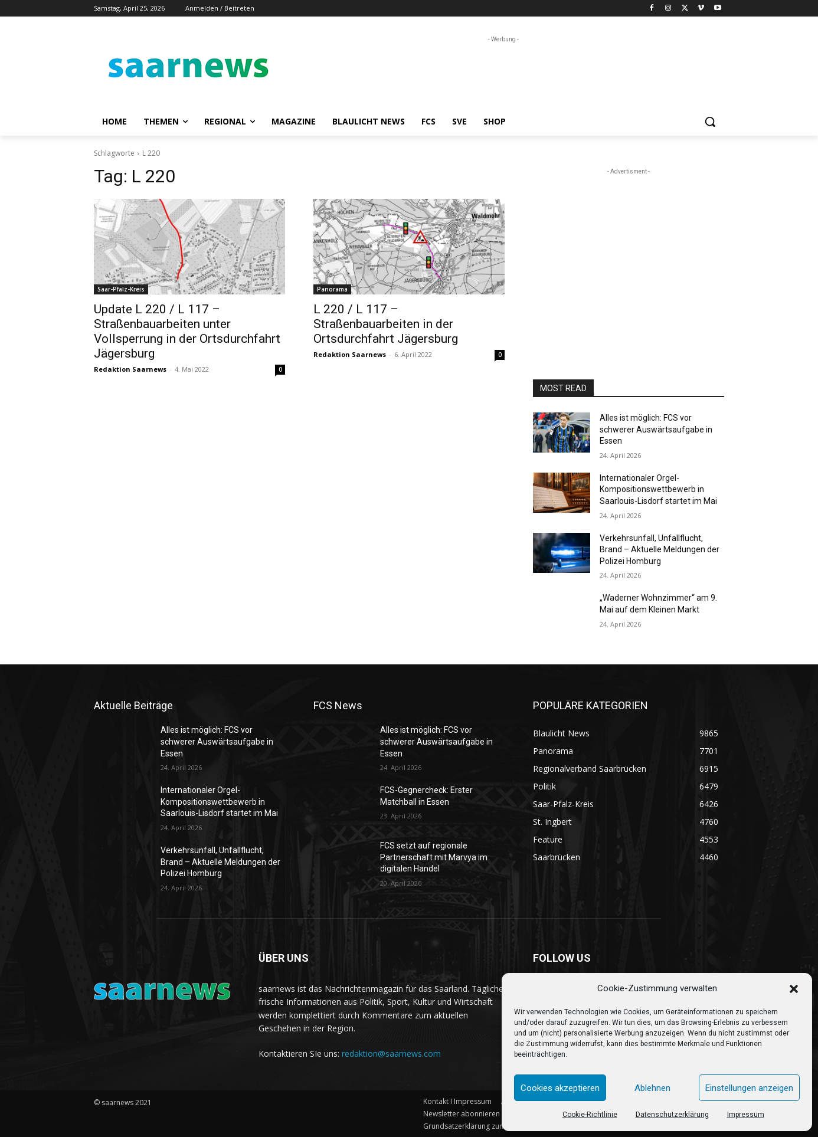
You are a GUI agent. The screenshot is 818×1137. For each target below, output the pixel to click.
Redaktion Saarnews (130, 369)
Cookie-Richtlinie (589, 1114)
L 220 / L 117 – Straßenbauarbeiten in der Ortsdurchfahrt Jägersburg (385, 324)
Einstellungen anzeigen (749, 1088)
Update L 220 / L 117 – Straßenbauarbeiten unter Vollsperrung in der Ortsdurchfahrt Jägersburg (187, 331)
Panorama (332, 289)
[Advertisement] (497, 72)
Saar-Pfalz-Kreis (121, 289)
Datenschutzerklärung (672, 1114)
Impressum (745, 1114)
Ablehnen (652, 1088)
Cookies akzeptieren (560, 1088)
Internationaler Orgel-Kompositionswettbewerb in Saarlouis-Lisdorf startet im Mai (658, 489)
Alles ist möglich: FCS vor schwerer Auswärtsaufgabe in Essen (656, 429)
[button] (794, 989)
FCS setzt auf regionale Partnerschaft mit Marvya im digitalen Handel (433, 857)
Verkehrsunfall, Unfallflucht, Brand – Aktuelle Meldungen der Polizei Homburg (659, 549)
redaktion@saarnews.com (391, 1053)
